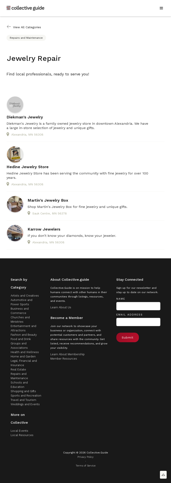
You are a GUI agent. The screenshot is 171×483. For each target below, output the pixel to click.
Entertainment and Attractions (23, 328)
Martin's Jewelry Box (48, 200)
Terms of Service (85, 465)
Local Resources (22, 435)
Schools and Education (19, 384)
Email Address (129, 314)
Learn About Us (60, 307)
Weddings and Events (25, 404)
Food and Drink (21, 339)
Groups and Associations (19, 345)
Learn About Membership (67, 354)
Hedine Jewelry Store (28, 167)
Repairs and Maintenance (26, 37)
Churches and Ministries (20, 319)
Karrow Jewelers (44, 229)
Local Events (19, 430)
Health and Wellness (25, 352)
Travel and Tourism (23, 400)
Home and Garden (23, 356)
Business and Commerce (20, 311)
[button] (161, 8)
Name (120, 298)
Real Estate (18, 369)
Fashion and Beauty (24, 334)
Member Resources (63, 358)
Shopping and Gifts (23, 391)
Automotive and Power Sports (21, 302)
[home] (25, 8)
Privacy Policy (85, 456)
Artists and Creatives (25, 295)
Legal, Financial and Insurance (24, 363)
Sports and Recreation (26, 395)
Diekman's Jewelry (25, 117)
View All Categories (27, 27)
